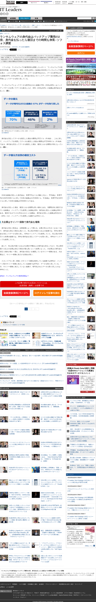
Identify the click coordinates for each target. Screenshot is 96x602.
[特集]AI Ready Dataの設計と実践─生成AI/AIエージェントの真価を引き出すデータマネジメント (80, 370)
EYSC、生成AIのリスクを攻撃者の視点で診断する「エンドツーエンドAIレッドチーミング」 (19, 335)
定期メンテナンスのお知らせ (75, 107)
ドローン (64, 3)
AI (36, 21)
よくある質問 (10, 587)
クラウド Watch (68, 593)
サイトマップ (78, 584)
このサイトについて (5, 584)
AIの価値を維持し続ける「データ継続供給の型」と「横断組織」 (76, 150)
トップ (3, 20)
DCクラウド (34, 2)
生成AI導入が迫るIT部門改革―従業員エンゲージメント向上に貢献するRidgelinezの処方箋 (51, 507)
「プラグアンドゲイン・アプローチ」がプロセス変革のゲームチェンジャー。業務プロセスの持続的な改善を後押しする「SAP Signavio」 (51, 547)
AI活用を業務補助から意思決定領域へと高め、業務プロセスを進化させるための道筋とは (19, 406)
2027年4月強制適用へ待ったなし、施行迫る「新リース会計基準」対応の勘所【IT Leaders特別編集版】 (31, 356)
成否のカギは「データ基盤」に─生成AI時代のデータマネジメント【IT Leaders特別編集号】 (29, 363)
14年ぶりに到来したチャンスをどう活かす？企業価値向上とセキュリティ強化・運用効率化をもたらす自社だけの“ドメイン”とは (76, 277)
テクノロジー (24, 18)
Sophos (14, 324)
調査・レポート (36, 25)
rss (7, 13)
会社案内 (41, 584)
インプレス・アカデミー (19, 597)
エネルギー (58, 3)
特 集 (36, 18)
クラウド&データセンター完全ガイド (23, 593)
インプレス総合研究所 (57, 593)
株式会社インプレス (18, 590)
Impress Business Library (74, 36)
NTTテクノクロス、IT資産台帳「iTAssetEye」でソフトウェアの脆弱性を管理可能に (52, 343)
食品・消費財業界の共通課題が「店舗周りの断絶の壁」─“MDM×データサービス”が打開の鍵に (51, 532)
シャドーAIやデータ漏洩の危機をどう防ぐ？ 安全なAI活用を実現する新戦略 (19, 432)
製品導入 (46, 2)
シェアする (4, 49)
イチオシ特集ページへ (87, 391)
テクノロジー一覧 (16, 25)
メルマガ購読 (22, 584)
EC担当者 (64, 1)
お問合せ (2, 587)
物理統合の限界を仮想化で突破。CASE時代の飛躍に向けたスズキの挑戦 (19, 457)
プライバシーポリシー (51, 584)
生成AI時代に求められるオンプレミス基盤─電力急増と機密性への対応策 (19, 520)
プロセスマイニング (26, 21)
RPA (41, 21)
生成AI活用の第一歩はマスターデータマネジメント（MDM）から (76, 126)
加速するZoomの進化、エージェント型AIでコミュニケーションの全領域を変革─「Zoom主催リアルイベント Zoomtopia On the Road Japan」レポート (51, 497)
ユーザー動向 (14, 21)
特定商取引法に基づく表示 (66, 584)
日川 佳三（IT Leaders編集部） (21, 47)
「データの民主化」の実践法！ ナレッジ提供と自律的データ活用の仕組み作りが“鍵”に (19, 419)
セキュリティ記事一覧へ (55, 30)
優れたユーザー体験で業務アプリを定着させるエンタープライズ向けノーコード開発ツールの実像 (19, 482)
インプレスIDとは (73, 41)
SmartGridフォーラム (79, 593)
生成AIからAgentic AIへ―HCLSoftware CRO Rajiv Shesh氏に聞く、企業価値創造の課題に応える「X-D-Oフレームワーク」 (76, 310)
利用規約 (14, 584)
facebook (4, 13)
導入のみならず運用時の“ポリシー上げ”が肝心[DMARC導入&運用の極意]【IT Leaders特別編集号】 (31, 375)
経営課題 (13, 18)
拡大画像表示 (5, 132)
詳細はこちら (89, 546)
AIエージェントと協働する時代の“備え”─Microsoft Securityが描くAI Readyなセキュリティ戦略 (51, 520)
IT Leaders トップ (5, 25)
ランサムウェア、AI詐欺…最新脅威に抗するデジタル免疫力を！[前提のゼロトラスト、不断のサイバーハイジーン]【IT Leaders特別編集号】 (31, 382)
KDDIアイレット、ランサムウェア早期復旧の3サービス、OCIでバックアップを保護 (52, 335)
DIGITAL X (76, 595)
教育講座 (70, 3)
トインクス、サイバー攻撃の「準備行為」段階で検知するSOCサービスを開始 (19, 343)
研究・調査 (83, 1)
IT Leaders (11, 9)
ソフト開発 (71, 1)
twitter (1, 13)
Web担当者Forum (44, 593)
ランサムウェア (7, 324)
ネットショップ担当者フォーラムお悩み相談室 (45, 595)
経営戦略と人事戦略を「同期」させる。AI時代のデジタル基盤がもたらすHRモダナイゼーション (51, 469)
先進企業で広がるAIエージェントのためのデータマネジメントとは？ (19, 469)
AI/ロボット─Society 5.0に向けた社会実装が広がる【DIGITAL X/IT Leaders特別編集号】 (28, 369)
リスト (18, 49)
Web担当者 (58, 1)
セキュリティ (49, 21)
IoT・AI (77, 1)
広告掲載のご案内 (32, 584)
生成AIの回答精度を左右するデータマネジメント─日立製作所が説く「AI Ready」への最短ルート (51, 444)
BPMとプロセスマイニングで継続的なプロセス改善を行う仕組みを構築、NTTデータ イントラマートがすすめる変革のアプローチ (76, 347)
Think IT (36, 593)
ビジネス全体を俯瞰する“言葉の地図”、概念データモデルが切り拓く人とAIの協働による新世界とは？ (51, 419)
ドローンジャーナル (85, 595)
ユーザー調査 (21, 324)
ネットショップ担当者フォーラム (22, 595)
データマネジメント (61, 21)
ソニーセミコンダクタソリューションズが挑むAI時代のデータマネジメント (19, 444)
